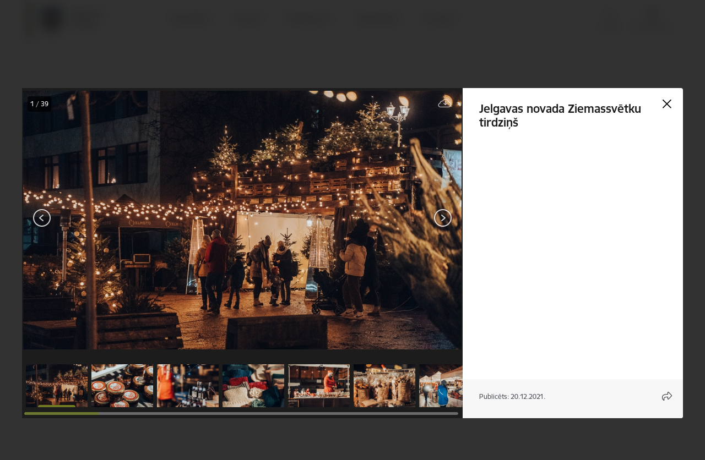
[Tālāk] (443, 218)
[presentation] (88, 219)
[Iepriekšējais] (42, 218)
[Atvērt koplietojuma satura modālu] (667, 396)
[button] (57, 385)
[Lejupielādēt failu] (445, 103)
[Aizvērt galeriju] (667, 104)
